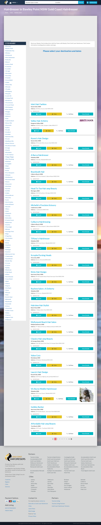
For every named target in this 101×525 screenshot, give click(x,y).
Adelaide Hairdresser (36, 465)
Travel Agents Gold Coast (88, 470)
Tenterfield (8, 308)
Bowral (7, 62)
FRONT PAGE (9, 510)
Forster (7, 139)
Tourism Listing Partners (53, 457)
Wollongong (9, 107)
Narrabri (7, 206)
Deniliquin (8, 288)
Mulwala (7, 175)
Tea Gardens (8, 238)
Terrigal (7, 71)
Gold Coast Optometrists (88, 465)
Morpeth (7, 93)
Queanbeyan (9, 258)
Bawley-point (18, 12)
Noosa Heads (84, 483)
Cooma (7, 240)
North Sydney (9, 202)
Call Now (70, 114)
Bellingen (8, 249)
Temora (7, 283)
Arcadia (7, 130)
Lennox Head (9, 64)
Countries (7, 479)
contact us (42, 501)
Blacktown (8, 270)
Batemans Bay (9, 136)
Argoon (7, 285)
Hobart (66, 481)
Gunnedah (8, 304)
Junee (7, 211)
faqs (35, 513)
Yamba (7, 82)
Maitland (8, 161)
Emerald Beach (9, 204)
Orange (7, 148)
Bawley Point (9, 48)
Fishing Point (9, 98)
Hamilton (8, 245)
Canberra (83, 481)
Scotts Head (8, 297)
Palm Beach (8, 272)
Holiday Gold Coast (69, 465)
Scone (7, 170)
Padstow (7, 315)
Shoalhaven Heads (10, 145)
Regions (7, 482)
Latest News (31, 508)
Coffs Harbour (9, 154)
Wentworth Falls (10, 254)
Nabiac (7, 313)
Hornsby (7, 215)
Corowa (7, 263)
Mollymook (8, 55)
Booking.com (7, 41)
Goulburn (8, 132)
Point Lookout (68, 487)
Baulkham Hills (9, 141)
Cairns (49, 485)
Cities (11, 12)
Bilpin (7, 166)
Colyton (7, 265)
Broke (7, 242)
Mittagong (8, 91)
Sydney (7, 127)
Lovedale (8, 68)
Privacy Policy (32, 516)
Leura (7, 200)
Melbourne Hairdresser (36, 463)
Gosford (7, 252)
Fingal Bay (8, 236)
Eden (6, 118)
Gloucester (8, 184)
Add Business (93, 2)
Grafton (7, 224)
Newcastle (8, 125)
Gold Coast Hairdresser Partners (60, 506)
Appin (7, 281)
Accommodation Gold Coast (88, 457)
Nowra (7, 181)
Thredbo (7, 89)
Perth (32, 481)
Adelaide (83, 479)
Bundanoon (8, 100)
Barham (7, 229)
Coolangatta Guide (69, 457)
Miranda (7, 87)
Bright (32, 485)
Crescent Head (9, 105)
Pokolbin (7, 78)
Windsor (7, 53)
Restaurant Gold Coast (36, 467)
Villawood (8, 319)
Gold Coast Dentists (69, 461)
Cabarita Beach (9, 120)
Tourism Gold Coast (69, 470)
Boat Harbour (9, 109)
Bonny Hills (8, 123)
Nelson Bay (8, 84)
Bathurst (7, 116)
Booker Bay (8, 261)
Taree (7, 290)
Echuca (7, 306)
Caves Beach (9, 279)
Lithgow (7, 247)
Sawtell (7, 168)
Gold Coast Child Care (53, 461)
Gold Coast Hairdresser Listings (81, 523)
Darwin (50, 481)
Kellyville (8, 59)
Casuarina (8, 66)
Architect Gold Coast (69, 459)
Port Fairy (83, 487)
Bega (7, 233)
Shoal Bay (8, 75)
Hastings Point (9, 231)
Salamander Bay (9, 50)
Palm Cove (83, 489)
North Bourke (9, 276)
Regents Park (9, 317)
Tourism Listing (34, 457)
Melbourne (50, 479)
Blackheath (8, 301)
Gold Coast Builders (35, 461)
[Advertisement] (50, 28)
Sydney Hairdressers (86, 463)
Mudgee (7, 111)
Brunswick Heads (10, 179)
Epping (7, 267)
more (70, 439)
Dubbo (7, 193)
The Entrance (9, 102)
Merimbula (8, 152)
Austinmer (8, 186)
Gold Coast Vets (51, 472)
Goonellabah (9, 80)
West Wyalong (9, 159)
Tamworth (8, 213)
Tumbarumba (9, 256)
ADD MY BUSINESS (10, 508)
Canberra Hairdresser (53, 465)
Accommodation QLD (36, 459)
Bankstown (8, 222)
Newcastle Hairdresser (70, 463)
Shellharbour (9, 177)
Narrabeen (8, 73)
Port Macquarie (9, 172)
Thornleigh (8, 227)
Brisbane (66, 479)
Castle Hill (8, 96)
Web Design (31, 511)
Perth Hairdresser (52, 463)
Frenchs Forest (9, 220)
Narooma (8, 197)
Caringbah (8, 163)
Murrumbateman (10, 57)
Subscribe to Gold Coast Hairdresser (38, 503)
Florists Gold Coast (86, 461)
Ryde (6, 294)
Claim (54, 114)
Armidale (7, 134)
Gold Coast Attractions (87, 459)
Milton (7, 274)
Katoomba (8, 218)
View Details (85, 114)
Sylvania (7, 188)
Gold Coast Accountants (53, 459)
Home (6, 12)
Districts (7, 486)
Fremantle (33, 489)
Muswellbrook (9, 195)
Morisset (8, 46)
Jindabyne (66, 483)
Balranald (8, 299)
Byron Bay (50, 483)
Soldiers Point (9, 310)
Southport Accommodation (54, 470)
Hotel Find (67, 472)
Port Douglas (67, 485)
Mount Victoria (9, 143)
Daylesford (34, 487)
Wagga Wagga (9, 157)
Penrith (7, 150)
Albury (7, 209)
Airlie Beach (51, 489)
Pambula (7, 114)
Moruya (7, 292)
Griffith (7, 191)
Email (38, 114)
